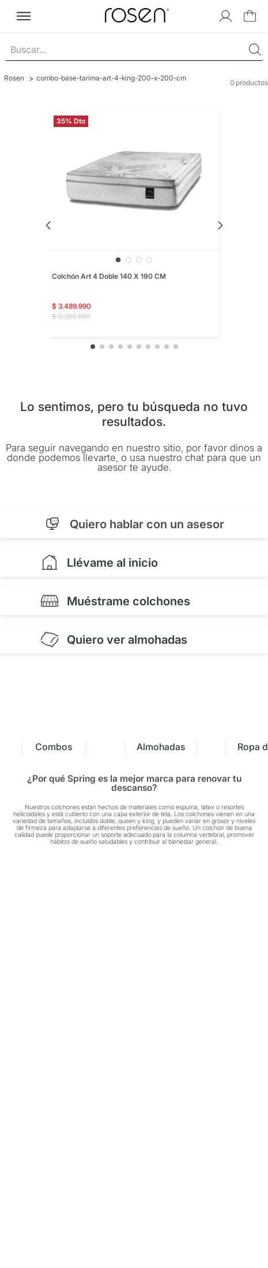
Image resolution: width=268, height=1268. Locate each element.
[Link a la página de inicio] (14, 77)
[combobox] (134, 50)
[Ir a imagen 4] (149, 260)
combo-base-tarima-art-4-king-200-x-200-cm (111, 78)
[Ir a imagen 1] (118, 260)
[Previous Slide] (48, 225)
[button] (92, 346)
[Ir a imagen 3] (139, 260)
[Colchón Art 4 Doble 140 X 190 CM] (134, 223)
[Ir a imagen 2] (128, 260)
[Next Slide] (220, 225)
